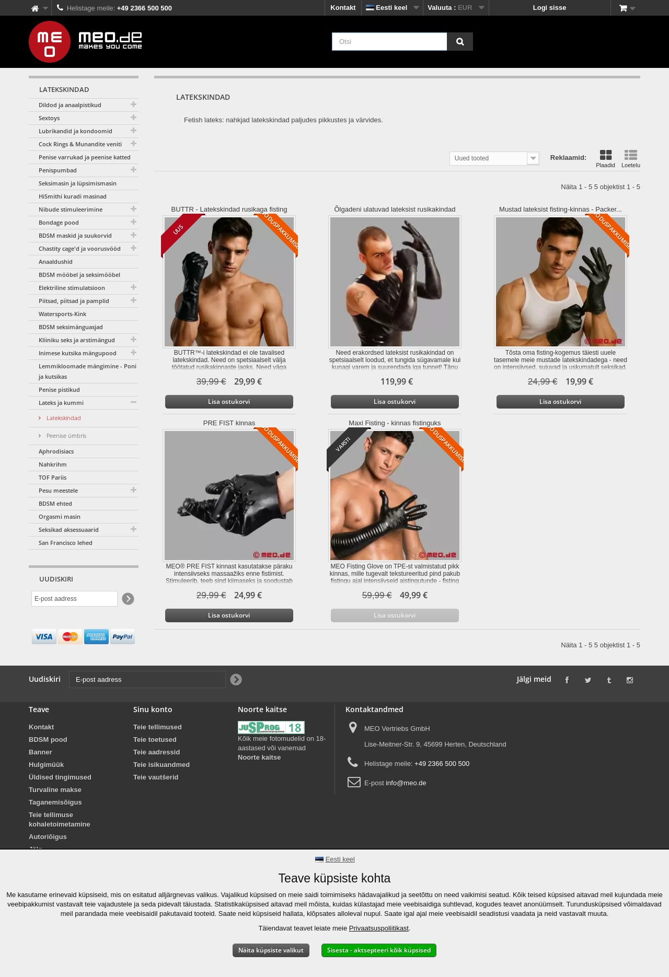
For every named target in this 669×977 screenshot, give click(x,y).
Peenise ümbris (65, 435)
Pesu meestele (58, 490)
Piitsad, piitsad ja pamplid (74, 301)
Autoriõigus (48, 837)
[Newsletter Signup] (127, 599)
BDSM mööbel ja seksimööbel (79, 274)
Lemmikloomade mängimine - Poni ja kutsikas (87, 371)
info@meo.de (406, 783)
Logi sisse (550, 7)
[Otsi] (460, 41)
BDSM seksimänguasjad (71, 327)
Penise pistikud (59, 389)
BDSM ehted (55, 503)
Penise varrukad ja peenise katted (85, 157)
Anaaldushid (56, 261)
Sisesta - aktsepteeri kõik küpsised (379, 950)
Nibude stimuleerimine (70, 209)
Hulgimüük (46, 765)
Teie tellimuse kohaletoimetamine (59, 819)
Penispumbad (58, 170)
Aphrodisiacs (56, 451)
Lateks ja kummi (61, 402)
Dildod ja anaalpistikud (70, 105)
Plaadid (605, 158)
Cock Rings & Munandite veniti (80, 144)
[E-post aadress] (74, 599)
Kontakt (342, 7)
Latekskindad (63, 418)
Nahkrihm (53, 464)
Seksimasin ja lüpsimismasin (78, 183)
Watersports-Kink (62, 314)
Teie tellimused (157, 727)
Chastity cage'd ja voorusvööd (80, 248)
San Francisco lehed (66, 542)
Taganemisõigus (55, 802)
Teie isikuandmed (161, 765)
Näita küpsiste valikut (271, 950)
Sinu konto (152, 709)
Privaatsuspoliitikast (379, 928)
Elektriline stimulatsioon (72, 288)
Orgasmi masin (59, 516)
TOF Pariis (52, 477)
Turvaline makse (55, 790)
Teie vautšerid (155, 777)
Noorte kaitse (259, 757)
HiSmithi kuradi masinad (73, 196)
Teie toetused (155, 739)
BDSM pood (48, 739)
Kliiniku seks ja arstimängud (77, 340)
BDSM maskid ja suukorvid (75, 235)
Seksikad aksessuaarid (69, 529)
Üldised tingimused (60, 777)
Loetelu (630, 158)
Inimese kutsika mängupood (78, 353)
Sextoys (49, 118)
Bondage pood (59, 222)
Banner (40, 752)
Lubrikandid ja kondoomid (75, 131)
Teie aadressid (156, 752)
